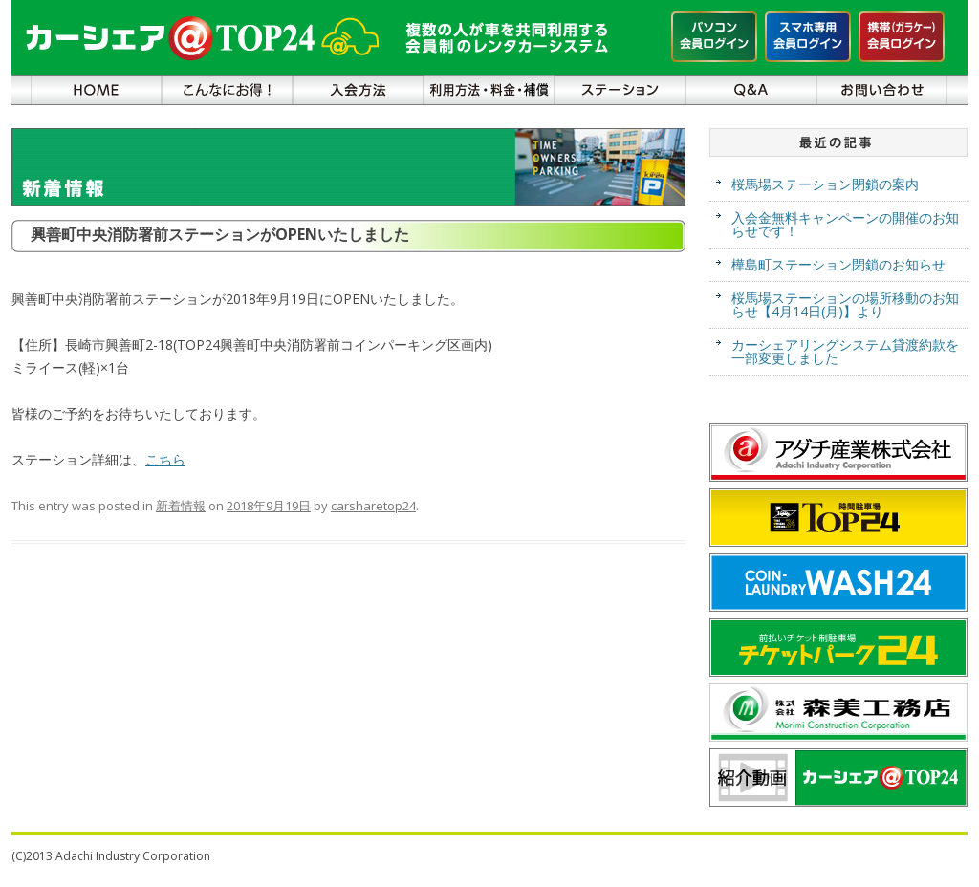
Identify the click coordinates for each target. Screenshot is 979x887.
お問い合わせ (881, 90)
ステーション (620, 90)
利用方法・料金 (489, 90)
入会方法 (358, 90)
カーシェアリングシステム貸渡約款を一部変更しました (845, 351)
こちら (165, 459)
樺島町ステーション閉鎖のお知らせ (838, 264)
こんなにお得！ (227, 90)
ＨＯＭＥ (96, 90)
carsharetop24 (373, 505)
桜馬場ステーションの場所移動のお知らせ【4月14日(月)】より (845, 304)
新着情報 (181, 505)
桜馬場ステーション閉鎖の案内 (825, 184)
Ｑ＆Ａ (750, 90)
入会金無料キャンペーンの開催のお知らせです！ (845, 224)
